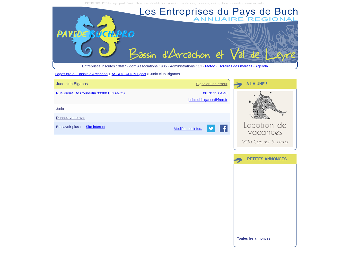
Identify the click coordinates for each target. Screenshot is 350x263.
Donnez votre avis (70, 118)
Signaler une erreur (211, 84)
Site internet (95, 127)
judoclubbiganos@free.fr (208, 100)
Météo (210, 66)
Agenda (261, 66)
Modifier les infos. (188, 129)
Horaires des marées (235, 66)
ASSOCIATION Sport (129, 74)
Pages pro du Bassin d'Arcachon (81, 74)
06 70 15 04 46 (215, 93)
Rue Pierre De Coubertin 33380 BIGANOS (90, 93)
